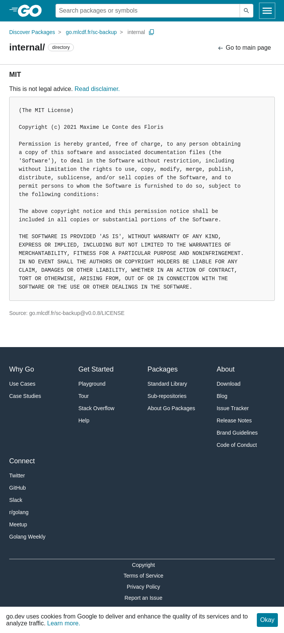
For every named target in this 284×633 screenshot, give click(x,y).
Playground (92, 384)
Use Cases (22, 384)
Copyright (143, 565)
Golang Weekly (27, 537)
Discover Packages (32, 32)
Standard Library (167, 384)
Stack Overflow (96, 408)
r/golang (19, 512)
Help (84, 420)
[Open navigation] (267, 10)
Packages (162, 369)
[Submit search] (246, 11)
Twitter (17, 475)
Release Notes (234, 420)
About (226, 369)
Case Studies (25, 396)
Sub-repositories (166, 396)
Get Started (96, 369)
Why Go (21, 369)
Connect (22, 461)
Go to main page (244, 48)
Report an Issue (143, 598)
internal (136, 32)
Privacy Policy (143, 587)
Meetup (18, 524)
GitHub (17, 488)
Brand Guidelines (237, 433)
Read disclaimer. (97, 89)
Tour (83, 396)
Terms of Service (143, 576)
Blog (222, 396)
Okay (267, 620)
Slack (15, 500)
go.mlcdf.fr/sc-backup (91, 32)
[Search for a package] (147, 11)
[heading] (32, 11)
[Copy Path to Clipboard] (151, 32)
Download (228, 384)
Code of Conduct (237, 445)
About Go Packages (171, 408)
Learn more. (63, 623)
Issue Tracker (233, 408)
